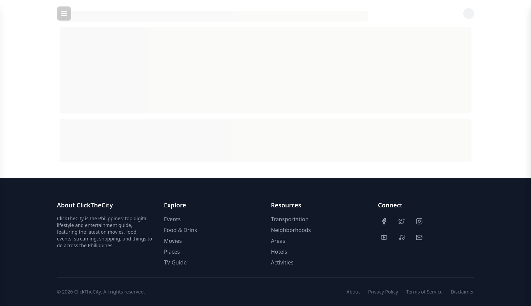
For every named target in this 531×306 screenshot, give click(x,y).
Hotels (279, 251)
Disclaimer (462, 291)
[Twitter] (402, 221)
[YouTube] (384, 237)
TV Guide (175, 262)
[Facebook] (384, 221)
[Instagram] (420, 221)
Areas (278, 241)
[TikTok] (402, 237)
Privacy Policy (383, 291)
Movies (173, 241)
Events (172, 219)
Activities (282, 262)
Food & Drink (180, 230)
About (353, 291)
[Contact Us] (420, 237)
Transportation (290, 219)
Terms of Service (424, 291)
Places (172, 251)
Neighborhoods (291, 230)
